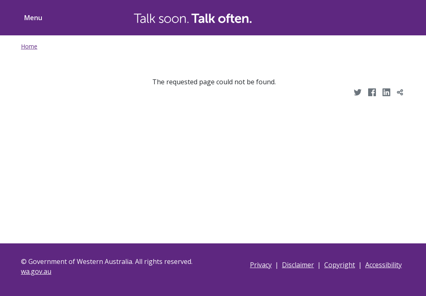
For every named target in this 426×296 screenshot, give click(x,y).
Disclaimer (298, 264)
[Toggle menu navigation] (31, 17)
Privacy (261, 264)
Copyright (339, 264)
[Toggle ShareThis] (389, 16)
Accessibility (383, 264)
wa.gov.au (36, 271)
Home (29, 46)
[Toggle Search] (358, 16)
